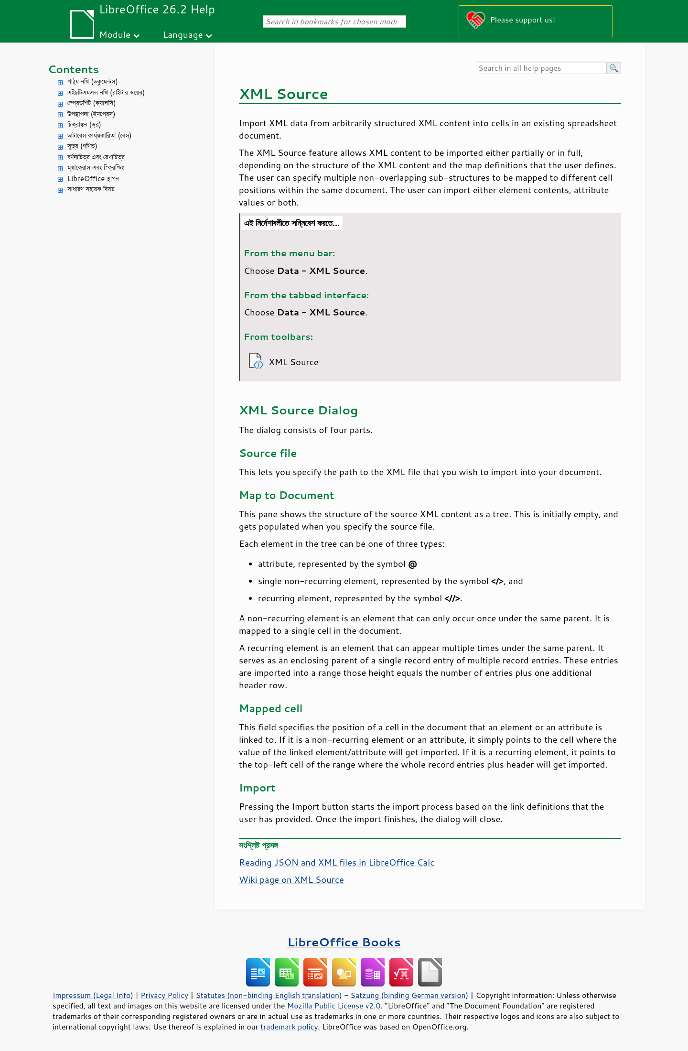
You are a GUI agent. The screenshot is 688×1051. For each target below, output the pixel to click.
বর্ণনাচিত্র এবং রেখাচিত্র (96, 157)
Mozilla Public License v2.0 (334, 1005)
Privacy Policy (164, 995)
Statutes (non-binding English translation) (268, 995)
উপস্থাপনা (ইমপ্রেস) (91, 114)
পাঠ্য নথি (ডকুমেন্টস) (92, 81)
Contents (73, 69)
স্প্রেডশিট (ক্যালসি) (91, 103)
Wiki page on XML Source (291, 879)
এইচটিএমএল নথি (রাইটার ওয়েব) (106, 92)
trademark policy (289, 1026)
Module (114, 34)
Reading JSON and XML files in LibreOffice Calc (336, 862)
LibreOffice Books (344, 941)
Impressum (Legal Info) (93, 995)
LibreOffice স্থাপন (93, 178)
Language (183, 34)
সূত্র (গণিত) (82, 146)
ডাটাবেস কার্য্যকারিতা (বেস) (99, 135)
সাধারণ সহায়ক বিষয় (91, 189)
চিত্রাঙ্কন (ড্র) (84, 124)
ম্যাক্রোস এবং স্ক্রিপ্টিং (95, 168)
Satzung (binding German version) (410, 995)
